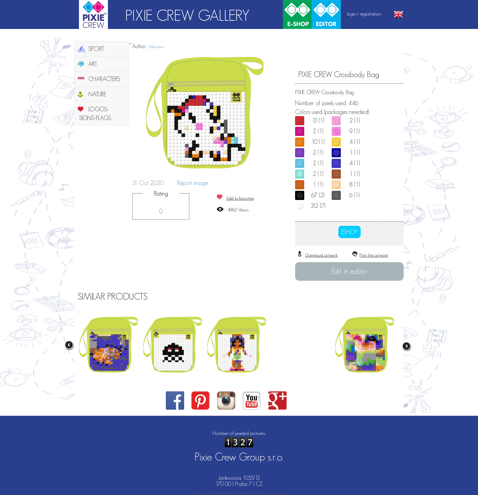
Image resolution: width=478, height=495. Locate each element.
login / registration (364, 13)
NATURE (97, 94)
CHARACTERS (104, 79)
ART (92, 64)
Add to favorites (240, 198)
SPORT (96, 48)
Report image (192, 183)
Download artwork (321, 255)
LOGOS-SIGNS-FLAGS (95, 113)
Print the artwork (373, 255)
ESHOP (349, 232)
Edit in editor (349, 271)
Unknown (156, 46)
